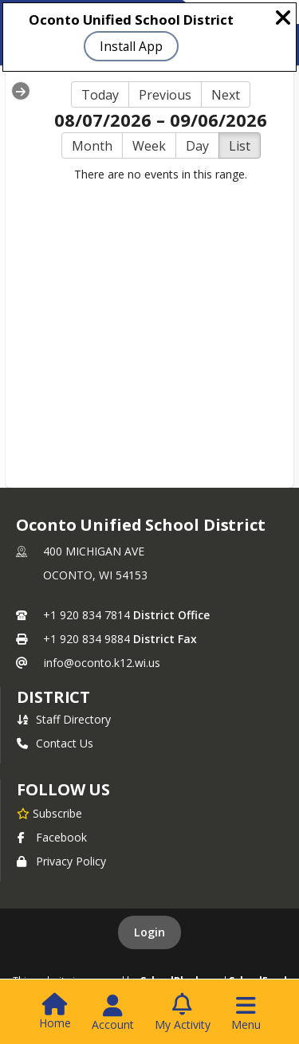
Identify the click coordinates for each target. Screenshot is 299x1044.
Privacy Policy (61, 861)
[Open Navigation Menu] (246, 1013)
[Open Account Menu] (113, 1013)
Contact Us (55, 743)
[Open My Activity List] (182, 1013)
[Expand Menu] (20, 90)
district (53, 697)
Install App (131, 46)
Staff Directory (64, 719)
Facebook (52, 837)
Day (197, 146)
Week (149, 146)
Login (149, 932)
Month (92, 146)
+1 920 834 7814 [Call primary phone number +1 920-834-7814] (86, 614)
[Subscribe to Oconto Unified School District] (49, 813)
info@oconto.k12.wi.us (102, 662)
